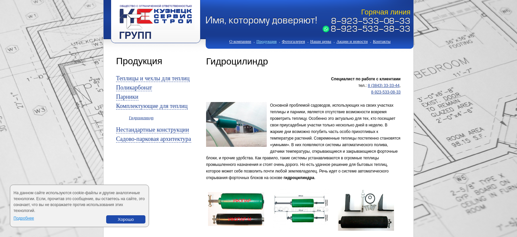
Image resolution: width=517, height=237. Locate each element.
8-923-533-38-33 (371, 30)
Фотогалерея (293, 41)
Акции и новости (352, 41)
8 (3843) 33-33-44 (384, 85)
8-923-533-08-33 (371, 22)
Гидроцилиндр (141, 118)
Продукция (267, 41)
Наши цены (320, 41)
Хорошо (126, 219)
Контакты (382, 41)
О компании (240, 41)
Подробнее (24, 218)
